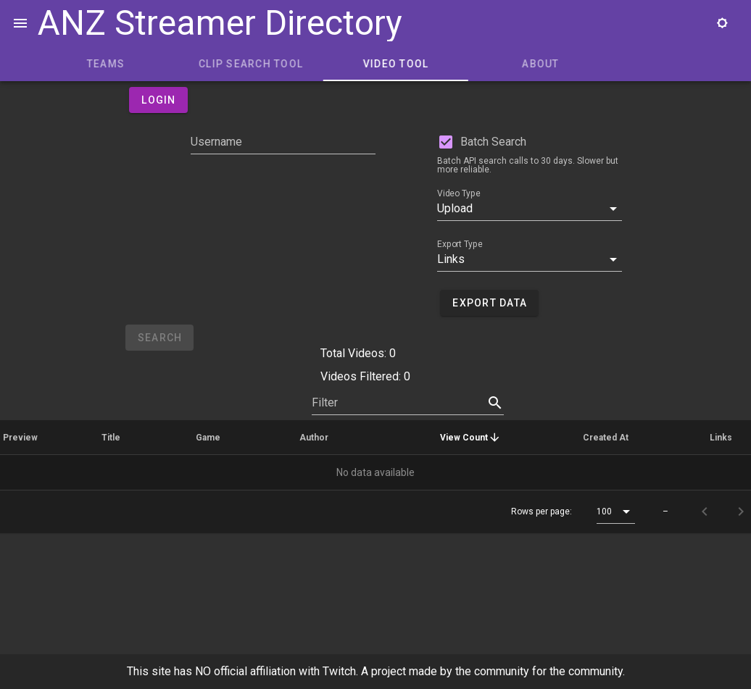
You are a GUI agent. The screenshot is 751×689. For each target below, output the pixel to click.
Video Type (458, 193)
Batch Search (493, 142)
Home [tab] (86, 64)
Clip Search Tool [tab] (375, 64)
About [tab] (665, 64)
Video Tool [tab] (521, 64)
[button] (529, 208)
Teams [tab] (230, 64)
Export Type (459, 244)
